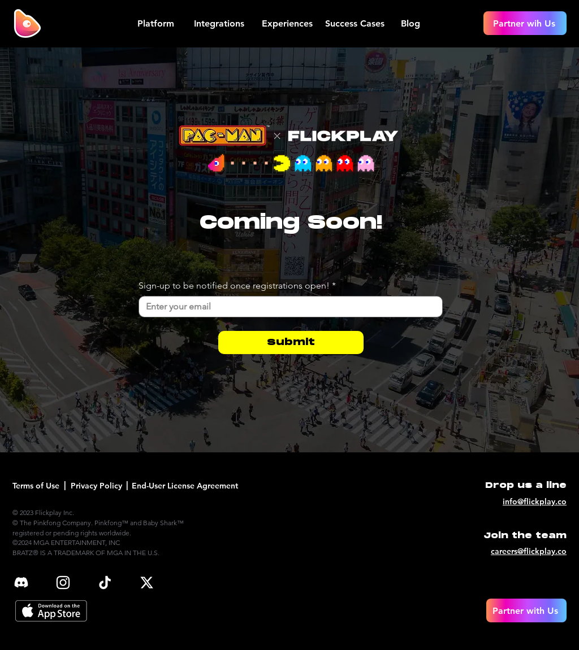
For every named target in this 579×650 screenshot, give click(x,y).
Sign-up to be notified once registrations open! (237, 285)
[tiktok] (105, 582)
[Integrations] (220, 23)
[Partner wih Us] (525, 23)
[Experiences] (288, 23)
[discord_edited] (21, 582)
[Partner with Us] (526, 610)
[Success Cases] (356, 23)
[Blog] (411, 23)
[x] (146, 582)
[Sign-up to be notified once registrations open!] (287, 306)
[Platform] (156, 23)
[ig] (63, 582)
